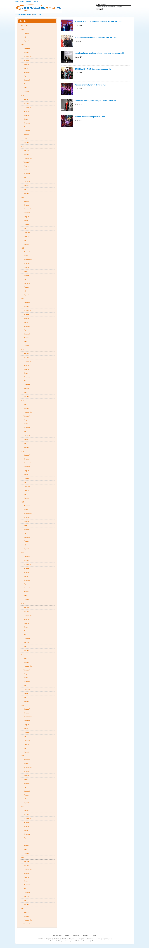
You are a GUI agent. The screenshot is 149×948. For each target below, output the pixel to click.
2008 (22, 908)
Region (48, 938)
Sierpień (26, 64)
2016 (22, 502)
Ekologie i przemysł (104, 938)
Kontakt (28, 1)
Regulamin (76, 935)
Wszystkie (24, 25)
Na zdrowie (90, 938)
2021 (22, 248)
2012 (22, 705)
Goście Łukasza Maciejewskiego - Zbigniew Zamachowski (99, 53)
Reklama (35, 1)
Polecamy (95, 941)
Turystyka (72, 938)
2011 (22, 756)
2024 (34, 14)
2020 (22, 299)
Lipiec (26, 68)
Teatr (51, 941)
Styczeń (26, 41)
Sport (64, 938)
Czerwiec (27, 72)
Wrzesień (27, 60)
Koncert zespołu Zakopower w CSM (90, 117)
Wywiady (68, 941)
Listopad (26, 53)
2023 (22, 146)
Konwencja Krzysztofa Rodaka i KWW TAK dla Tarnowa (98, 21)
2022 (22, 197)
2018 (22, 400)
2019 (22, 349)
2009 (22, 857)
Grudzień (27, 49)
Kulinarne (86, 941)
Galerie (29, 14)
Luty (39, 14)
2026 (22, 29)
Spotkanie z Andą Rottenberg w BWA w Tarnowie (95, 101)
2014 (22, 603)
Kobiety (77, 941)
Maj (25, 76)
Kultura (56, 938)
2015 (22, 553)
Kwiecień (27, 80)
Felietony (59, 941)
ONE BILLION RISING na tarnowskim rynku (93, 69)
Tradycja (81, 938)
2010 (22, 807)
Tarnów (40, 938)
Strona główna (20, 1)
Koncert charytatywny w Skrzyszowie (90, 85)
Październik (28, 56)
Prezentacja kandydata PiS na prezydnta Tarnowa (96, 37)
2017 (22, 451)
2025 (22, 45)
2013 (22, 654)
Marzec (26, 33)
